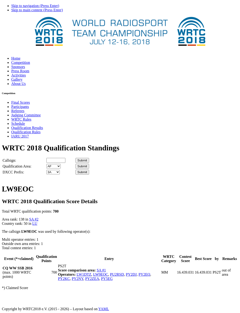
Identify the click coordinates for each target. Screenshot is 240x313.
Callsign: (9, 160)
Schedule (18, 124)
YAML (103, 309)
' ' (53, 166)
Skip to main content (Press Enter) (37, 10)
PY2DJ (131, 274)
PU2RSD (117, 274)
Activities (18, 75)
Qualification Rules (26, 132)
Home (15, 58)
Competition (20, 63)
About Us (18, 84)
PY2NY (77, 279)
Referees (17, 111)
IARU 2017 (20, 136)
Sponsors (18, 67)
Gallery (16, 79)
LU (34, 223)
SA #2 (33, 219)
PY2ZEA (92, 279)
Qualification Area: (17, 166)
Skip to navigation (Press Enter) (35, 6)
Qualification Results (27, 128)
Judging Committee (26, 115)
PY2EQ (144, 274)
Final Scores (20, 102)
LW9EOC (100, 274)
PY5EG (107, 279)
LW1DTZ (84, 274)
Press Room (20, 71)
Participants (20, 107)
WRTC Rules (21, 119)
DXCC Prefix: (13, 172)
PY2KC (64, 279)
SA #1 (101, 270)
